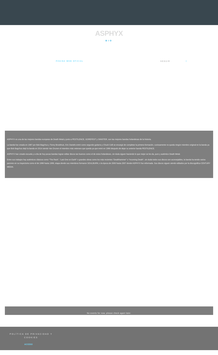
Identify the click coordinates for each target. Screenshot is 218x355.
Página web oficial (69, 61)
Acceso (28, 344)
